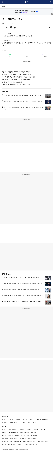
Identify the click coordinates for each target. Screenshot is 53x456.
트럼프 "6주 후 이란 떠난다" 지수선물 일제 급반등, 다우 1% (23, 283)
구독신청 (11, 419)
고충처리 (18, 419)
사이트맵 (29, 429)
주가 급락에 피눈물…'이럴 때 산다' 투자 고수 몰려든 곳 (21, 289)
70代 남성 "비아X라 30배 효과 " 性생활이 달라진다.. (17, 79)
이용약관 (4, 432)
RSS (42, 429)
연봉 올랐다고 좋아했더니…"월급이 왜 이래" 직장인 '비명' (22, 301)
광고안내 (25, 419)
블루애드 (32, 419)
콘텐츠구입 (14, 429)
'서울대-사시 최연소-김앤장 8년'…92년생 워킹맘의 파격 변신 (23, 295)
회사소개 (4, 419)
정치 (3, 6)
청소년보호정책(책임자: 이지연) (28, 432)
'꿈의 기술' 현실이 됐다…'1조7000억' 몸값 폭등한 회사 (21, 277)
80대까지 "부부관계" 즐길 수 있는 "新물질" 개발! (16, 85)
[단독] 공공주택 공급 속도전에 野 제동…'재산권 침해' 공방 (22, 95)
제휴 (10, 429)
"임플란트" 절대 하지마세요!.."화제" (12, 82)
